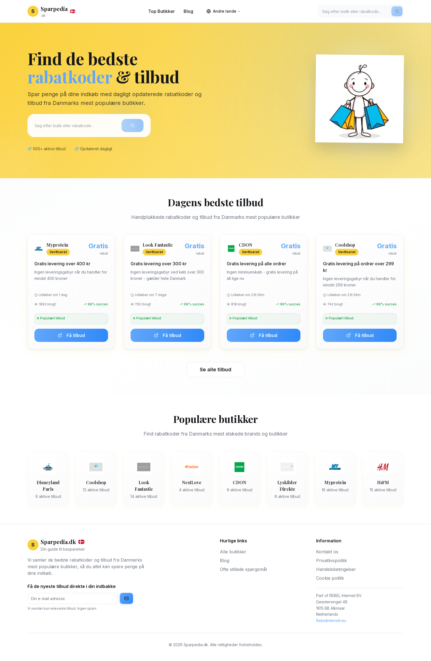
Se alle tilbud (215, 369)
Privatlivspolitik (331, 560)
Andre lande (223, 11)
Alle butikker (233, 551)
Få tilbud (71, 335)
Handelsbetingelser (336, 569)
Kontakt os (327, 551)
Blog (188, 11)
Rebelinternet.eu (331, 620)
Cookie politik (330, 578)
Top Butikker (161, 11)
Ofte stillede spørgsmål (243, 569)
